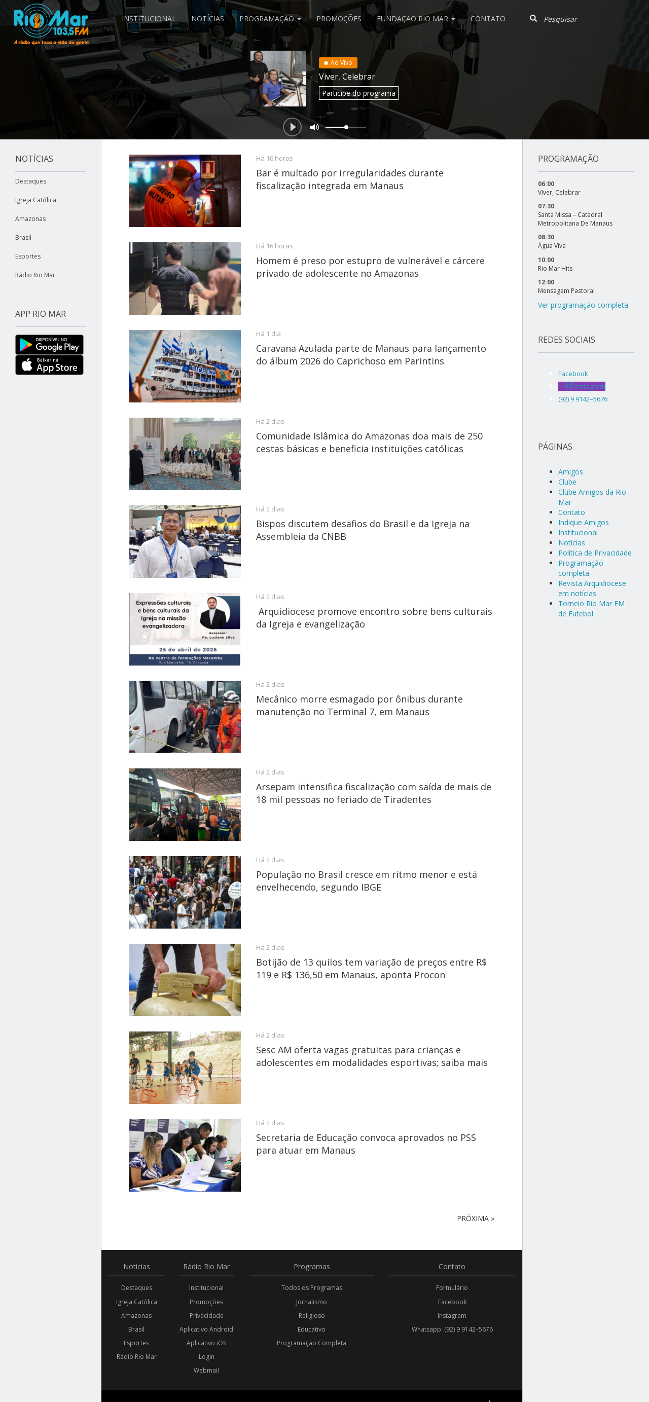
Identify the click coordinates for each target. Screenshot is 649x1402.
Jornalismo (311, 1302)
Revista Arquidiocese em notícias (592, 588)
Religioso (312, 1315)
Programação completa (580, 568)
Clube (567, 482)
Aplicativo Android (206, 1329)
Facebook (452, 1302)
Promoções (339, 18)
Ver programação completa (583, 305)
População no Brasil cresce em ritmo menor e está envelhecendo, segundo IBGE (366, 880)
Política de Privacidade (595, 553)
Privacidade (207, 1315)
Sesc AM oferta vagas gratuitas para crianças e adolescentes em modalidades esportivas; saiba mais (372, 1056)
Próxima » (475, 1218)
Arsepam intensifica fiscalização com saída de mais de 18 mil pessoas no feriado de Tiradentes (373, 793)
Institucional (149, 18)
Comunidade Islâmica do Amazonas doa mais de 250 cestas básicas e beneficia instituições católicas (369, 442)
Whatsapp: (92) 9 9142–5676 (452, 1329)
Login (206, 1356)
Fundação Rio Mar (416, 18)
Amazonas (30, 218)
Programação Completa (311, 1343)
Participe (358, 93)
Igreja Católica (35, 200)
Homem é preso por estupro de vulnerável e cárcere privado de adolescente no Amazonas (370, 266)
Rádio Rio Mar (35, 275)
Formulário (452, 1287)
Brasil (23, 237)
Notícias (207, 18)
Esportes (28, 256)
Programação (270, 18)
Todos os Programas (311, 1287)
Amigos (570, 471)
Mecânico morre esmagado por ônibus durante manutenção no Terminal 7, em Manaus (359, 705)
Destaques (30, 181)
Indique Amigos (583, 522)
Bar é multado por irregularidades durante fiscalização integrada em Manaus (350, 179)
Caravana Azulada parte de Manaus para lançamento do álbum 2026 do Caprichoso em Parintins (371, 354)
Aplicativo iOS (206, 1343)
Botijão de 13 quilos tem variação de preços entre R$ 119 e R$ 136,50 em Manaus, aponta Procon (371, 968)
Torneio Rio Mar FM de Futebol (591, 608)
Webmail (206, 1370)
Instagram (452, 1315)
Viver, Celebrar (347, 76)
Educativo (312, 1329)
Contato (488, 18)
